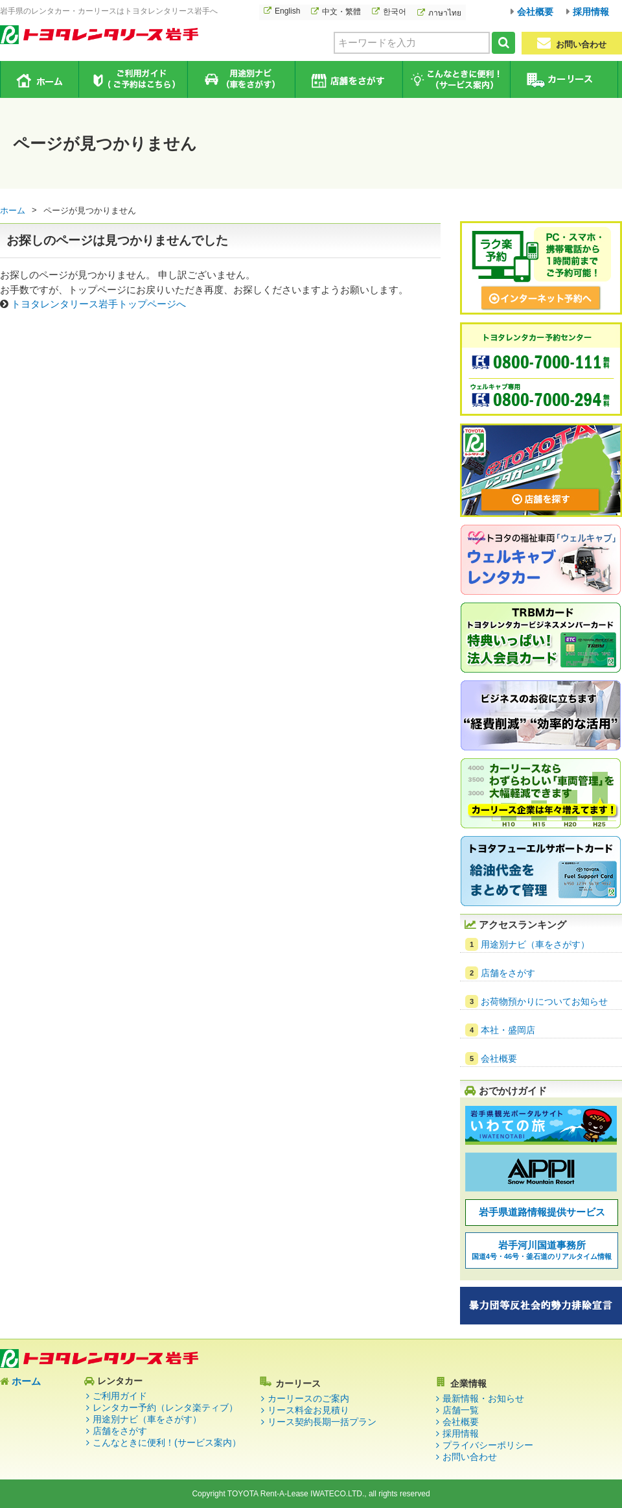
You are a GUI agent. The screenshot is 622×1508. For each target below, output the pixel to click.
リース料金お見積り (308, 1410)
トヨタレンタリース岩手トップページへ (98, 303)
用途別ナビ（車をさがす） (240, 79)
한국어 (394, 11)
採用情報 (591, 11)
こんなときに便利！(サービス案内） (167, 1442)
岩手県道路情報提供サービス (542, 1211)
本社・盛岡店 (508, 1030)
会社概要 (535, 11)
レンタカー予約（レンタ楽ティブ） (165, 1407)
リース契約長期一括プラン (322, 1422)
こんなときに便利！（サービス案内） (456, 79)
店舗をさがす (348, 79)
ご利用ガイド (133, 79)
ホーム (40, 79)
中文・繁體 (341, 11)
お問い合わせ (571, 43)
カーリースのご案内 (308, 1398)
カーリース (563, 79)
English (287, 11)
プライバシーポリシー (488, 1445)
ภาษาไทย (444, 13)
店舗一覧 (461, 1410)
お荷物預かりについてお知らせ (544, 1001)
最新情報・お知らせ (483, 1398)
